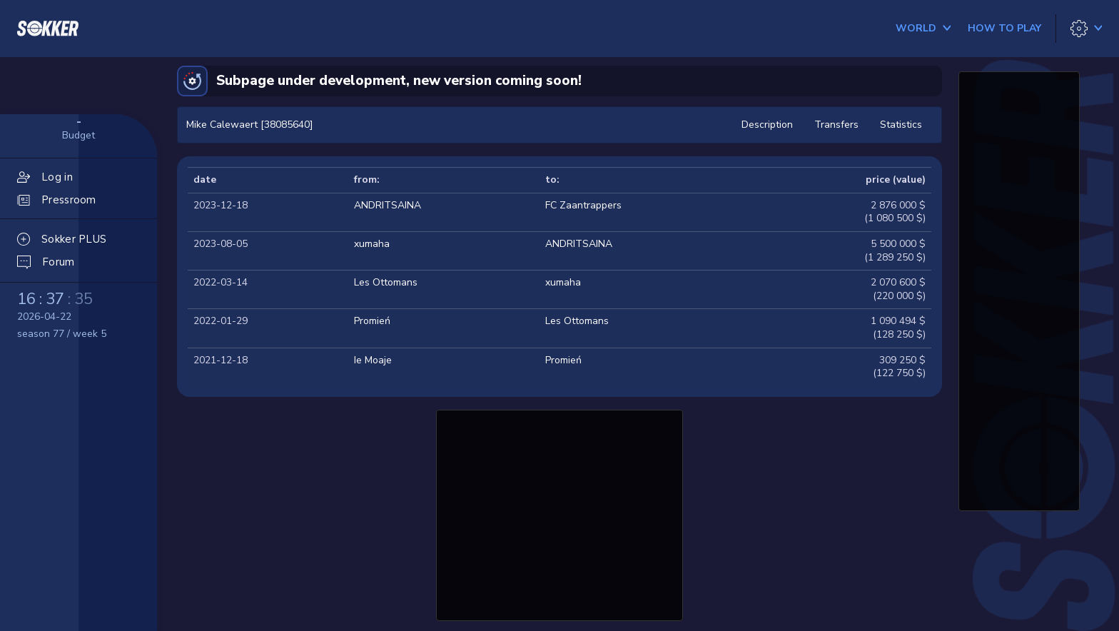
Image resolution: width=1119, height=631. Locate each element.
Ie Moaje (373, 360)
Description (767, 124)
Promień (372, 321)
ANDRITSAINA (387, 205)
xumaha (372, 244)
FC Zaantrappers (583, 205)
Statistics (901, 124)
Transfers (836, 124)
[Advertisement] (559, 513)
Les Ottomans (385, 282)
